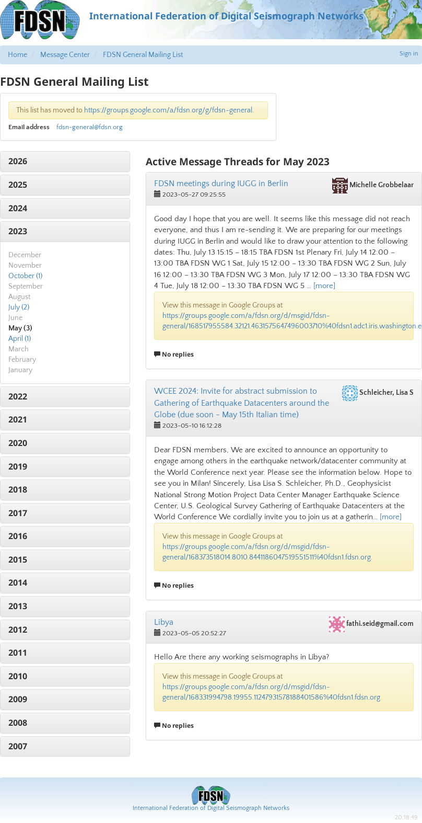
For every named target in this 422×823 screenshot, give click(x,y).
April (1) (19, 339)
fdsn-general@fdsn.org (89, 127)
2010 (17, 676)
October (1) (25, 276)
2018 (17, 489)
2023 (17, 231)
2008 (17, 722)
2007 (17, 746)
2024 (17, 208)
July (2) (18, 307)
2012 (17, 629)
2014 (17, 582)
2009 (17, 699)
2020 (17, 443)
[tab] (65, 162)
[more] (324, 285)
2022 (17, 396)
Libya (163, 622)
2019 (17, 466)
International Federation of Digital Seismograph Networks (211, 808)
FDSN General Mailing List (143, 55)
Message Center (65, 55)
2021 (17, 419)
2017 (17, 513)
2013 (17, 606)
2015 (17, 559)
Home (17, 55)
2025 (17, 184)
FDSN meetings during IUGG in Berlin (221, 183)
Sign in (409, 53)
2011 (17, 652)
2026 (17, 161)
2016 (17, 536)
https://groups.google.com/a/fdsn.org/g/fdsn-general (168, 110)
